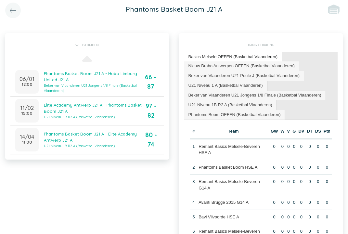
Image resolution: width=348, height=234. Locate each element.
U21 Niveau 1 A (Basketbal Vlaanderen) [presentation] (225, 85)
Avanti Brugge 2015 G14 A (224, 202)
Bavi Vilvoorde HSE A (219, 216)
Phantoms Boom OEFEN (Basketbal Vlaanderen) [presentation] (234, 114)
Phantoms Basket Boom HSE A (228, 167)
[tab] (233, 57)
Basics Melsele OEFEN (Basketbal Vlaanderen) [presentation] (233, 56)
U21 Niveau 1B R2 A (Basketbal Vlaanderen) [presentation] (230, 104)
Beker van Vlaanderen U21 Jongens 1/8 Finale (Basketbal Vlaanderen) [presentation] (254, 95)
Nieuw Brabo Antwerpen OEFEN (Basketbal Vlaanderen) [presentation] (241, 65)
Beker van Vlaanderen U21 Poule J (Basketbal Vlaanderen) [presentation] (244, 75)
